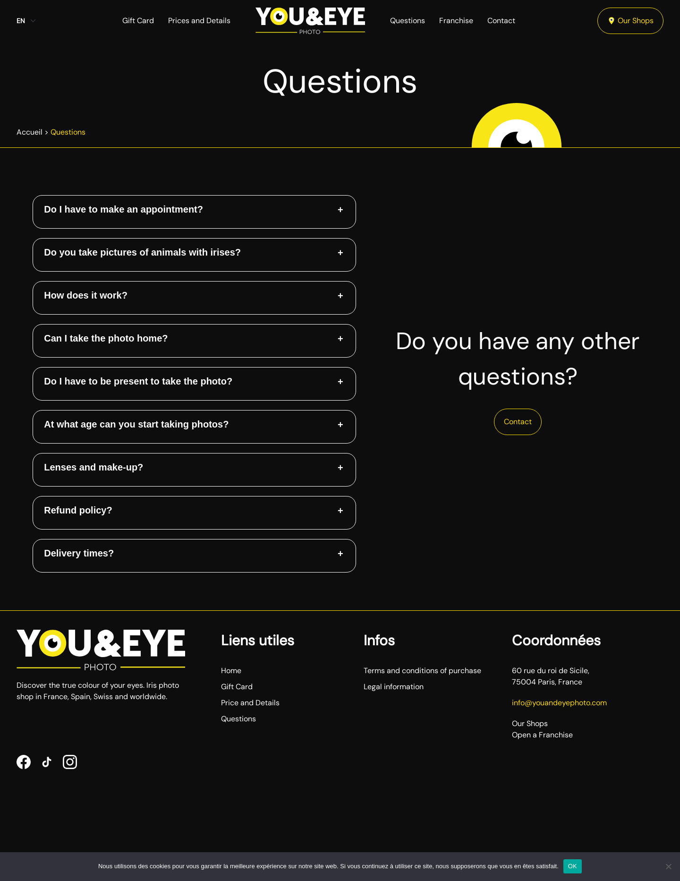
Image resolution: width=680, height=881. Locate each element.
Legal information (394, 687)
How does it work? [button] (86, 295)
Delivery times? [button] (79, 553)
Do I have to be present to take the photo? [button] (138, 381)
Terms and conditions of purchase (422, 671)
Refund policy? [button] (78, 510)
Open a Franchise (542, 735)
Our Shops (630, 21)
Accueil (29, 132)
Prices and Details (199, 21)
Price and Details (250, 703)
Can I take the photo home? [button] (106, 338)
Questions (407, 21)
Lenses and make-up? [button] (93, 467)
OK (572, 866)
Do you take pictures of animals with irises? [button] (142, 252)
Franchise (456, 21)
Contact (501, 21)
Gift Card (138, 21)
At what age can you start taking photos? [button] (136, 424)
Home (231, 671)
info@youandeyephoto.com (559, 703)
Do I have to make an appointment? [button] (123, 209)
